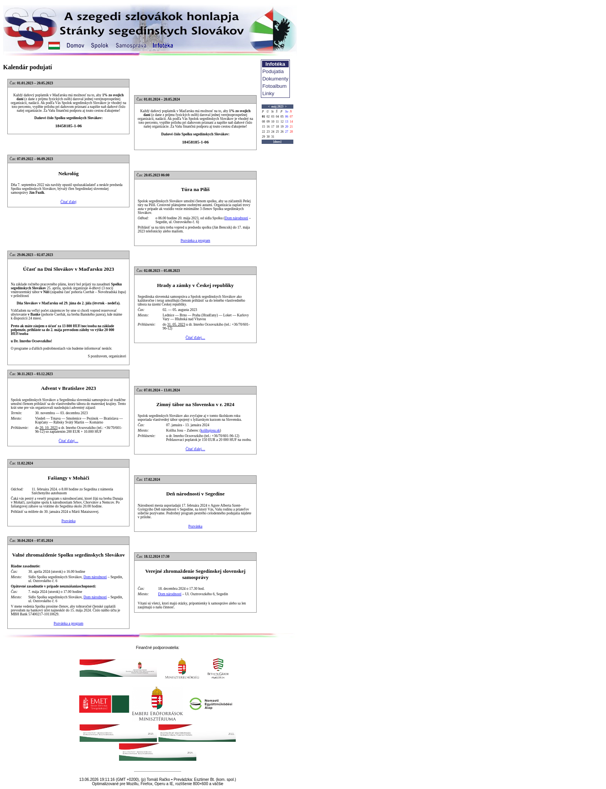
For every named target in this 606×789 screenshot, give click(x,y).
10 (272, 121)
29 (263, 136)
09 (268, 121)
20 (286, 126)
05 (282, 116)
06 (286, 116)
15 (263, 126)
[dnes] (277, 141)
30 (268, 136)
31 (272, 136)
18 (277, 126)
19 (282, 126)
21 (291, 126)
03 (272, 116)
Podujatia (273, 71)
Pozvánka (68, 521)
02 (268, 116)
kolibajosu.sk (210, 430)
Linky (268, 93)
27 (286, 131)
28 (291, 131)
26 (282, 131)
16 (268, 126)
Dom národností (236, 218)
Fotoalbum (274, 86)
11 (277, 121)
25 (277, 131)
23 (268, 131)
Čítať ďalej (68, 202)
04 (277, 116)
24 (272, 131)
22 (263, 131)
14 (291, 121)
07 (291, 116)
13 (286, 121)
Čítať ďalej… (195, 338)
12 (282, 121)
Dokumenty (275, 79)
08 (263, 121)
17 (272, 126)
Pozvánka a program (195, 241)
